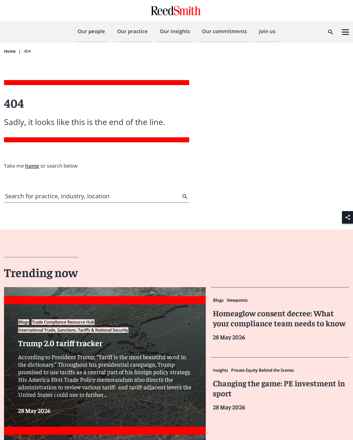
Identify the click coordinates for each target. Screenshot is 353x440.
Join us (267, 31)
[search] (185, 196)
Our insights (175, 31)
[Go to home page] (176, 11)
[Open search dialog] (330, 32)
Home (10, 51)
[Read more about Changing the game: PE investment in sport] (280, 389)
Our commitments (224, 31)
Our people (91, 31)
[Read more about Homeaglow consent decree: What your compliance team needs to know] (280, 319)
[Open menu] (345, 32)
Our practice (132, 31)
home (32, 165)
